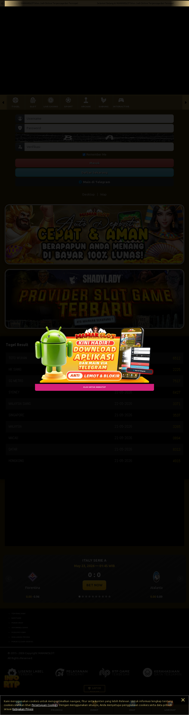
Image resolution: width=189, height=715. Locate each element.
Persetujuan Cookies (45, 705)
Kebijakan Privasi (22, 709)
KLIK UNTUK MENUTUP (94, 387)
